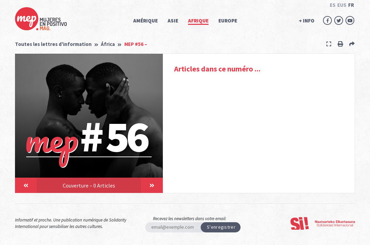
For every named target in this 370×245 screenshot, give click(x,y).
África (108, 44)
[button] (26, 185)
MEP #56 (135, 44)
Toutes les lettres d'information (53, 44)
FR (351, 4)
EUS (341, 4)
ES (333, 4)
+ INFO (306, 20)
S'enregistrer (221, 227)
